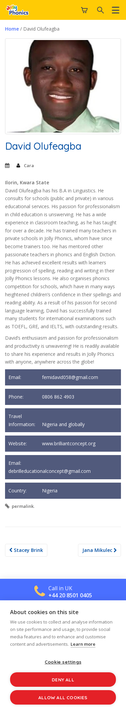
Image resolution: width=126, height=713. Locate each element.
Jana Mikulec (99, 550)
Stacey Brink (26, 550)
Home (12, 29)
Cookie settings (63, 662)
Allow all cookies (62, 697)
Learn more (83, 644)
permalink (23, 506)
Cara (29, 165)
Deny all (63, 679)
